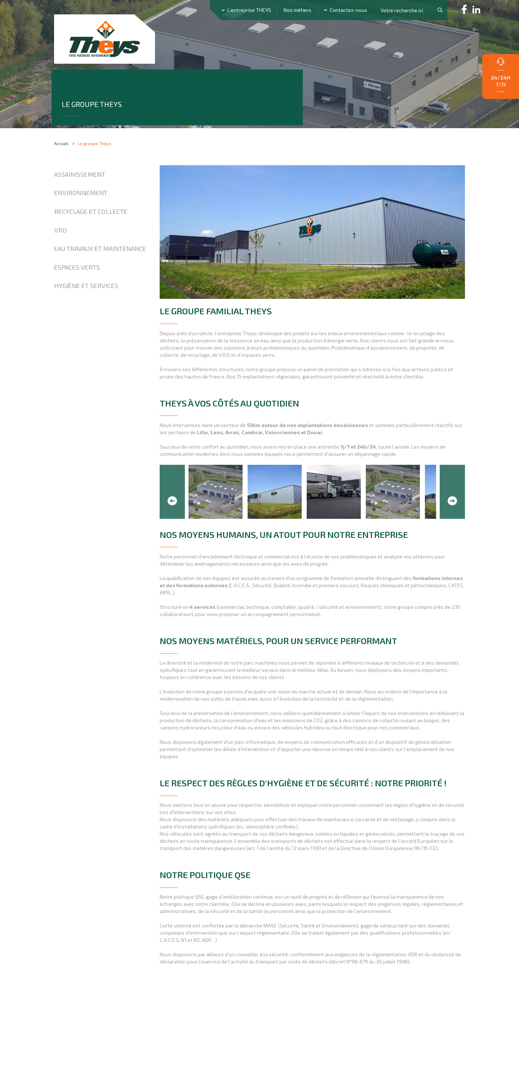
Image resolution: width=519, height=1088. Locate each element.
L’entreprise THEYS (249, 10)
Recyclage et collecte (90, 235)
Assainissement (79, 198)
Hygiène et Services (86, 309)
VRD (60, 253)
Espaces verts (77, 291)
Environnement (80, 216)
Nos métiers (297, 10)
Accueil (61, 160)
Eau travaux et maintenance (100, 272)
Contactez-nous (348, 10)
